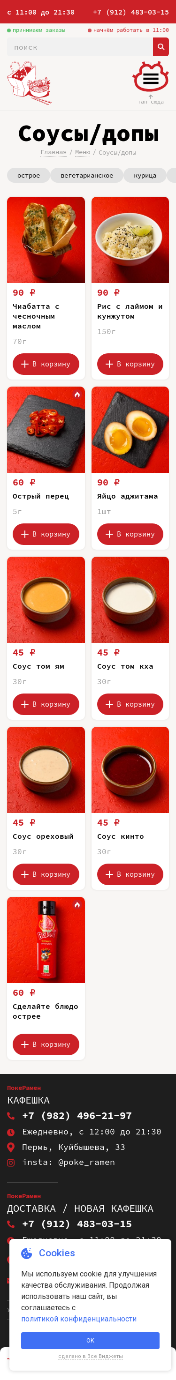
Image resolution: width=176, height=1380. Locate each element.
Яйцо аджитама (127, 495)
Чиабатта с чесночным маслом (36, 315)
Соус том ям (38, 666)
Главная (53, 152)
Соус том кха (125, 666)
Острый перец (41, 495)
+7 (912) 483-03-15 (131, 11)
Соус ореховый (43, 836)
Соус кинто (120, 836)
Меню (82, 152)
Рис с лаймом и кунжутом (130, 311)
